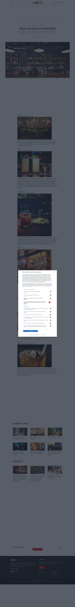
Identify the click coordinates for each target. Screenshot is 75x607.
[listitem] (37, 289)
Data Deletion (32, 334)
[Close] (55, 272)
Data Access (37, 334)
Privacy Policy (43, 334)
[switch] (50, 291)
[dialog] (37, 303)
